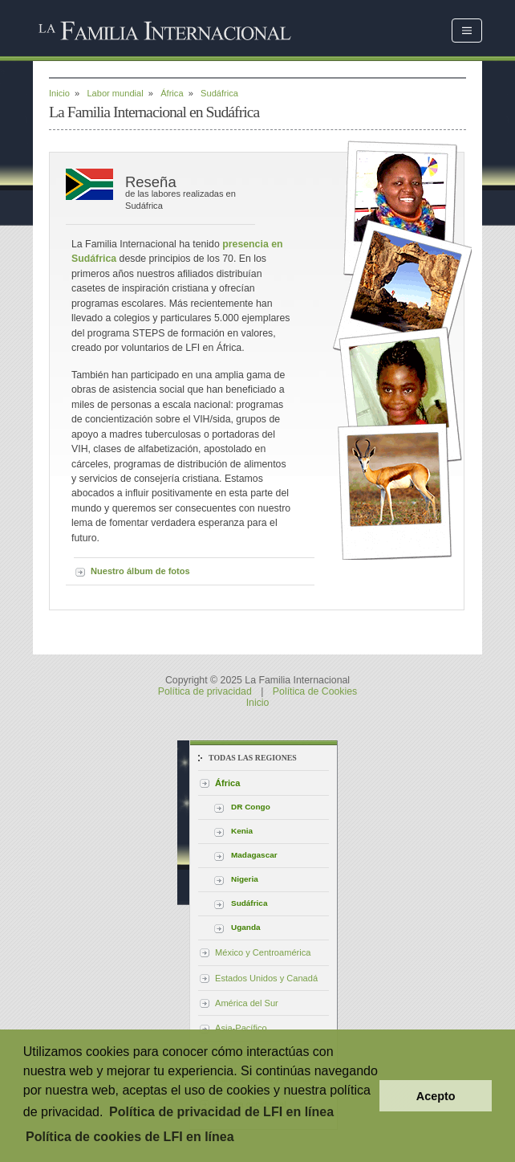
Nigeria (244, 879)
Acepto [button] (436, 1096)
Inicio (59, 93)
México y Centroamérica (262, 952)
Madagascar (254, 854)
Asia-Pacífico (241, 1028)
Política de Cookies (315, 691)
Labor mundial (115, 93)
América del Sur (246, 1003)
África (171, 93)
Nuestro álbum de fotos (140, 571)
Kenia (242, 830)
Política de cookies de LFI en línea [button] (130, 1137)
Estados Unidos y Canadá (266, 978)
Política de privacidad (205, 691)
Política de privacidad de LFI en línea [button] (221, 1112)
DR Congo (250, 806)
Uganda (246, 927)
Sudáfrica (249, 903)
